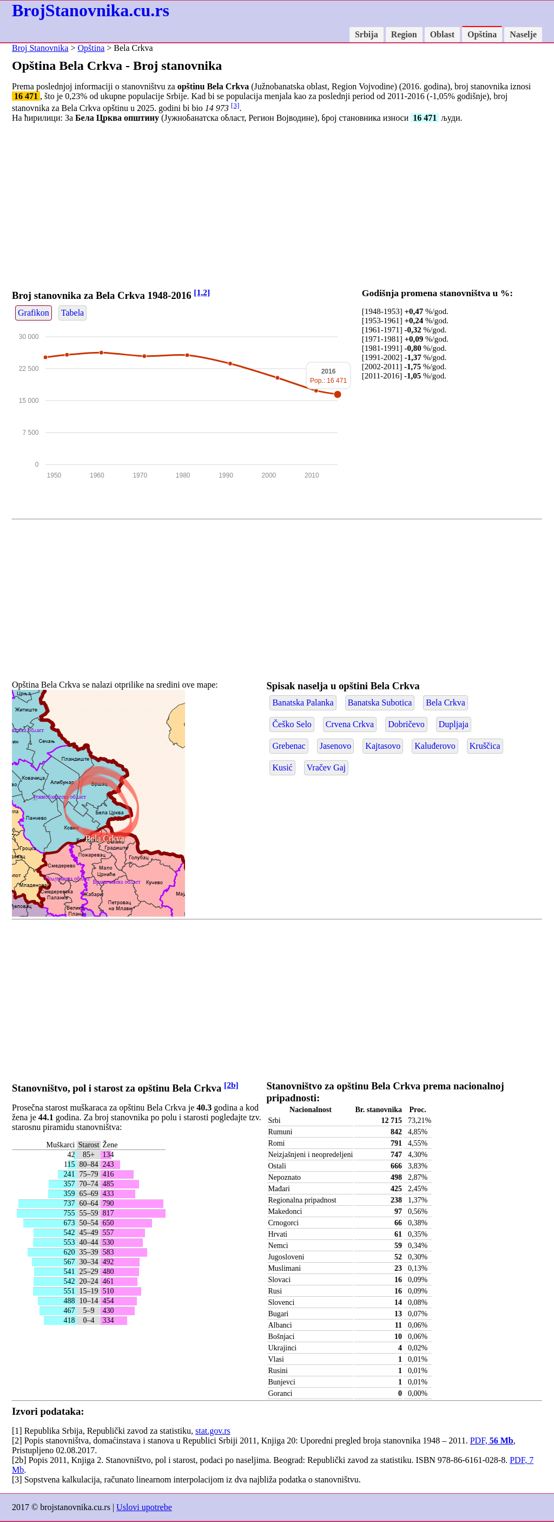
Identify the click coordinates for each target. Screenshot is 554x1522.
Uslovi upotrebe (144, 1507)
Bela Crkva (104, 838)
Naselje (523, 34)
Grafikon (33, 312)
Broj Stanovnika (40, 48)
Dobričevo (406, 724)
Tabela (72, 312)
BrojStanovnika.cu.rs (90, 10)
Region (404, 34)
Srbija (366, 34)
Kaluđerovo (435, 745)
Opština (482, 34)
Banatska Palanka (302, 702)
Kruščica (485, 745)
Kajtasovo (382, 745)
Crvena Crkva (350, 724)
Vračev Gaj (326, 767)
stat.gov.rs (212, 1430)
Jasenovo (336, 745)
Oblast (442, 34)
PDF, (491, 1440)
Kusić (282, 767)
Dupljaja (454, 724)
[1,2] (202, 292)
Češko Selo (291, 724)
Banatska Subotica (380, 702)
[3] (235, 105)
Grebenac (288, 745)
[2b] (231, 1084)
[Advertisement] (277, 207)
